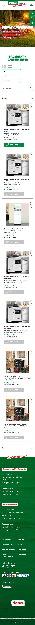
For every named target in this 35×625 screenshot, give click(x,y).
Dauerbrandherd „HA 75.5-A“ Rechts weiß (17, 130)
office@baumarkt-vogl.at (11, 483)
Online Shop (6, 540)
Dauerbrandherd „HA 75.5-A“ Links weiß (16, 180)
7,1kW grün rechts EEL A (12, 376)
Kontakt (21, 540)
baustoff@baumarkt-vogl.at (12, 518)
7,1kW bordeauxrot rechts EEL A (15, 424)
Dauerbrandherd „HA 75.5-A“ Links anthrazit (16, 278)
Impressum (22, 555)
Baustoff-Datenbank (9, 550)
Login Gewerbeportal (7, 555)
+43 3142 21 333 (7, 480)
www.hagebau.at (8, 545)
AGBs (20, 545)
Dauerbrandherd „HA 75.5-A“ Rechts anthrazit (17, 327)
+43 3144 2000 (7, 515)
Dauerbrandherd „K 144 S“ (13, 229)
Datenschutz (22, 550)
